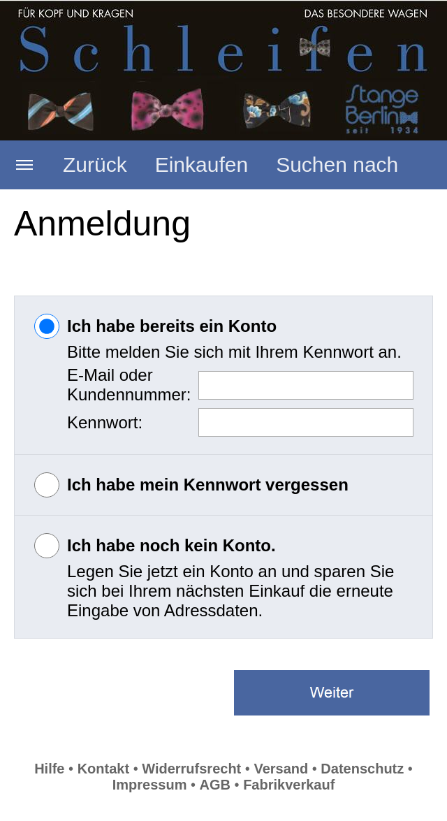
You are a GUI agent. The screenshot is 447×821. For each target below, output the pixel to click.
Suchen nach (337, 164)
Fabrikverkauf (289, 784)
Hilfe (49, 768)
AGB (215, 784)
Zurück (95, 164)
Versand (281, 768)
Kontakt (103, 768)
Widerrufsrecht (191, 768)
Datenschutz (362, 768)
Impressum (149, 784)
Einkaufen (201, 164)
